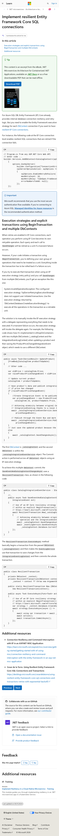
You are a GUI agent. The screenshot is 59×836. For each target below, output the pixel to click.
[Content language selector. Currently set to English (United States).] (14, 813)
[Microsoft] (29, 3)
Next (18, 687)
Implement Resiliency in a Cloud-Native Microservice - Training (28, 789)
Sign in (54, 3)
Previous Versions (22, 825)
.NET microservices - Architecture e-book (25, 9)
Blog (34, 825)
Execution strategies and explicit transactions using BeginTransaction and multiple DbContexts (24, 46)
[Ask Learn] (49, 9)
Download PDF (13, 84)
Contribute (45, 825)
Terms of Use (43, 828)
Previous (8, 687)
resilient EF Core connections (15, 129)
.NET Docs (32, 74)
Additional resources (12, 51)
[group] (29, 170)
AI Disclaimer (7, 825)
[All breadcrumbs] (4, 9)
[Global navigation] (2, 3)
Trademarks (6, 832)
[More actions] (54, 9)
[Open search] (47, 3)
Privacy (5, 828)
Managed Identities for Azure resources (33, 208)
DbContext (22, 126)
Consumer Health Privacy (23, 828)
